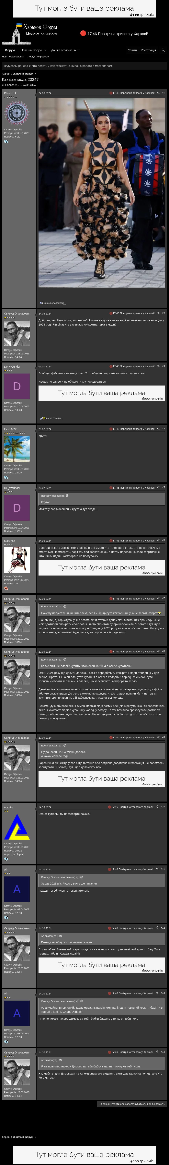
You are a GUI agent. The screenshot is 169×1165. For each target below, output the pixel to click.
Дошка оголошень (63, 50)
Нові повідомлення (13, 56)
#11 (163, 869)
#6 (163, 540)
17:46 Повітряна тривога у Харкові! (118, 34)
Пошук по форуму (38, 56)
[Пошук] (163, 50)
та (54, 303)
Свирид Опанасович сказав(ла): (60, 877)
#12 (163, 927)
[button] (45, 50)
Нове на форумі (31, 50)
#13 (163, 993)
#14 (163, 1052)
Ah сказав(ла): (49, 935)
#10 (163, 806)
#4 (163, 428)
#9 (163, 737)
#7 (163, 598)
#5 (163, 487)
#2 (163, 313)
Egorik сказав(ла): (51, 606)
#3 (163, 366)
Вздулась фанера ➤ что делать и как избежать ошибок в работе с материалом (58, 65)
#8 (163, 651)
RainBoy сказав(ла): (53, 495)
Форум (10, 50)
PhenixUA (11, 85)
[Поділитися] (158, 92)
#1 (163, 92)
